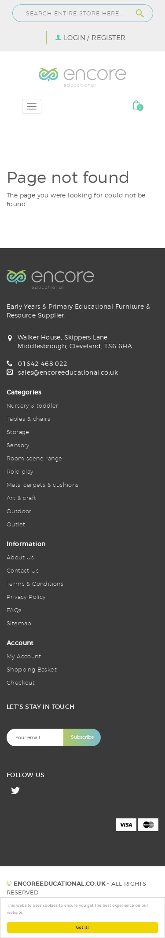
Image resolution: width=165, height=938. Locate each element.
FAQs (14, 609)
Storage (18, 431)
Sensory (18, 445)
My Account (24, 656)
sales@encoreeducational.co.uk (68, 372)
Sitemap (19, 623)
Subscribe (82, 737)
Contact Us (23, 570)
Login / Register (94, 38)
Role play (20, 471)
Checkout (21, 682)
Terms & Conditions (35, 583)
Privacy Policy (26, 596)
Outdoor (19, 511)
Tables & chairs (28, 418)
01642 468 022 (42, 363)
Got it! (82, 927)
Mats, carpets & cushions (43, 484)
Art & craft (21, 497)
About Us (20, 557)
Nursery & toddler (33, 405)
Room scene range (34, 458)
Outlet (16, 524)
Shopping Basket (32, 669)
